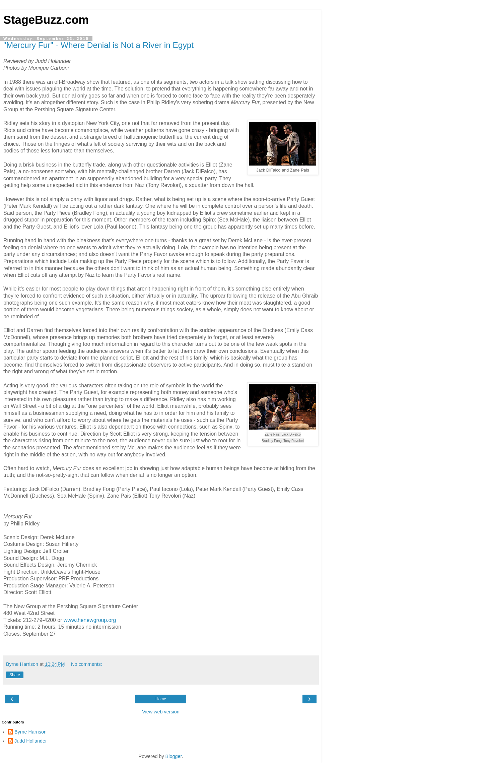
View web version (161, 711)
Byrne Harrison (30, 732)
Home (160, 699)
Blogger (173, 756)
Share (14, 675)
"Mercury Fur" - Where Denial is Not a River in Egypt (98, 45)
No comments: (86, 664)
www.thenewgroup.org (90, 620)
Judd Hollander (30, 741)
